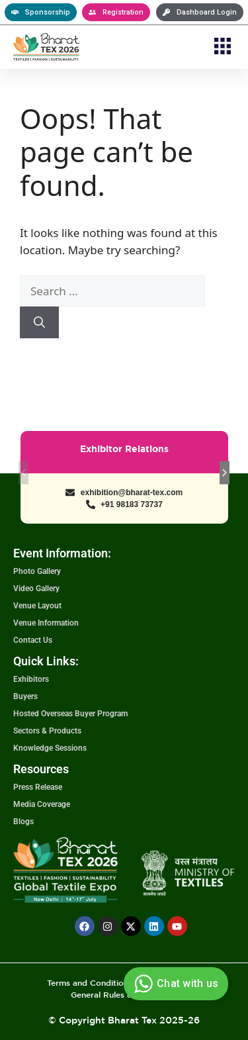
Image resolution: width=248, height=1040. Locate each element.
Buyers (25, 696)
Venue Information (46, 623)
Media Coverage (41, 804)
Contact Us (32, 640)
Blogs (23, 821)
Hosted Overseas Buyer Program (70, 713)
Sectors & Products (47, 730)
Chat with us (174, 983)
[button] (222, 47)
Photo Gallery (37, 571)
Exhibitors (31, 679)
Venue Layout (37, 605)
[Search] (39, 322)
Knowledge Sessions (50, 748)
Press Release (37, 787)
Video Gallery (36, 588)
